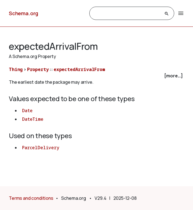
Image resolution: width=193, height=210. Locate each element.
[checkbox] (96, 76)
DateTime (32, 119)
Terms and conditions (31, 198)
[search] (127, 13)
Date (27, 110)
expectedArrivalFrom (79, 69)
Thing (16, 69)
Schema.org (23, 13)
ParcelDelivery (40, 148)
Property (38, 69)
